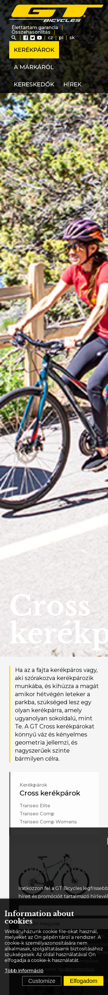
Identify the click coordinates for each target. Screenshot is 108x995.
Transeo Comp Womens (48, 822)
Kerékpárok (34, 49)
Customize (41, 981)
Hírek (72, 84)
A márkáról (34, 67)
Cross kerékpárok (50, 793)
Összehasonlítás (31, 32)
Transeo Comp (37, 813)
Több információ (24, 970)
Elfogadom (83, 981)
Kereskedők (34, 84)
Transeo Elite (35, 805)
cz (50, 37)
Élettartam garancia (35, 27)
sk (72, 37)
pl (61, 37)
